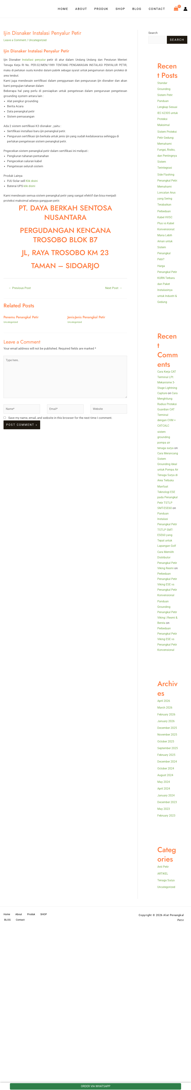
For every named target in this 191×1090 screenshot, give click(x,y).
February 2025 (167, 856)
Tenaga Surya (166, 994)
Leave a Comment (15, 40)
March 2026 (165, 791)
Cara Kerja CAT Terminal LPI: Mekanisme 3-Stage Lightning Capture (167, 406)
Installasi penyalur (34, 59)
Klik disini (32, 181)
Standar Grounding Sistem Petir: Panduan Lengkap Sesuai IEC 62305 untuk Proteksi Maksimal (165, 107)
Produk (105, 9)
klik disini (30, 186)
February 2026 (167, 798)
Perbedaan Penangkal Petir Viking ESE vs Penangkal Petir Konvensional (166, 652)
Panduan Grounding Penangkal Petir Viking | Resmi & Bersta (167, 684)
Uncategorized (40, 40)
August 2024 (166, 882)
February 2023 (167, 929)
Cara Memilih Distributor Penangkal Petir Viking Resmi (166, 619)
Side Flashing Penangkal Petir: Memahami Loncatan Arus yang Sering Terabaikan (167, 204)
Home (69, 9)
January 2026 (166, 804)
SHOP (123, 9)
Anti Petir (163, 980)
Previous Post (20, 288)
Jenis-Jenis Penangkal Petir (87, 317)
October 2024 (166, 876)
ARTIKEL (163, 987)
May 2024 (164, 889)
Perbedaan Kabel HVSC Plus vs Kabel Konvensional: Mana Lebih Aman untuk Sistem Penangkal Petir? (166, 253)
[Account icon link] (185, 9)
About (86, 9)
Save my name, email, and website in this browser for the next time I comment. (60, 422)
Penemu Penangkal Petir (22, 317)
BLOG (138, 9)
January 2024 (166, 903)
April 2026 (164, 784)
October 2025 (166, 837)
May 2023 (164, 922)
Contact (157, 9)
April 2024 (164, 896)
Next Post (113, 288)
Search (153, 33)
